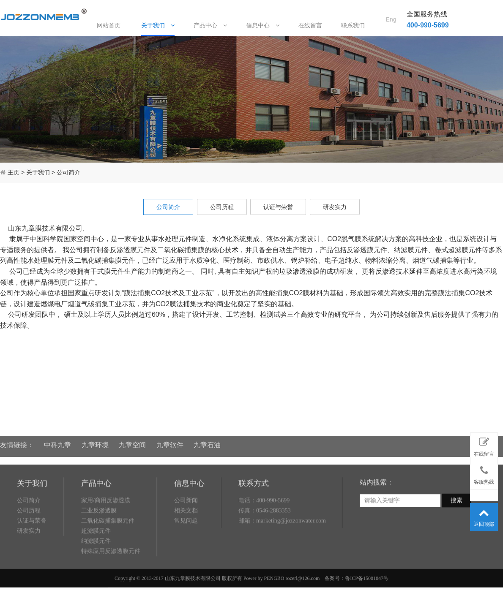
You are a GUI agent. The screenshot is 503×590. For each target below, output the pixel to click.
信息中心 (262, 25)
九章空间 (132, 441)
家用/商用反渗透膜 (105, 523)
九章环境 (95, 441)
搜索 (456, 523)
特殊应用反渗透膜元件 (110, 574)
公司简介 (68, 172)
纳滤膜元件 (96, 563)
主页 (13, 172)
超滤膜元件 (96, 553)
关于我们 (158, 25)
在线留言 (310, 25)
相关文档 (186, 533)
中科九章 (57, 441)
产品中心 (210, 25)
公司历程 (222, 207)
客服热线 (484, 473)
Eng (391, 8)
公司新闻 (186, 523)
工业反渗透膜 (99, 533)
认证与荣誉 (278, 207)
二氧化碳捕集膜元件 (107, 543)
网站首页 (108, 25)
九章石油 (207, 441)
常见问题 (186, 543)
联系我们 (353, 25)
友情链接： (17, 441)
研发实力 (335, 207)
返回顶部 (484, 515)
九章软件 (169, 441)
